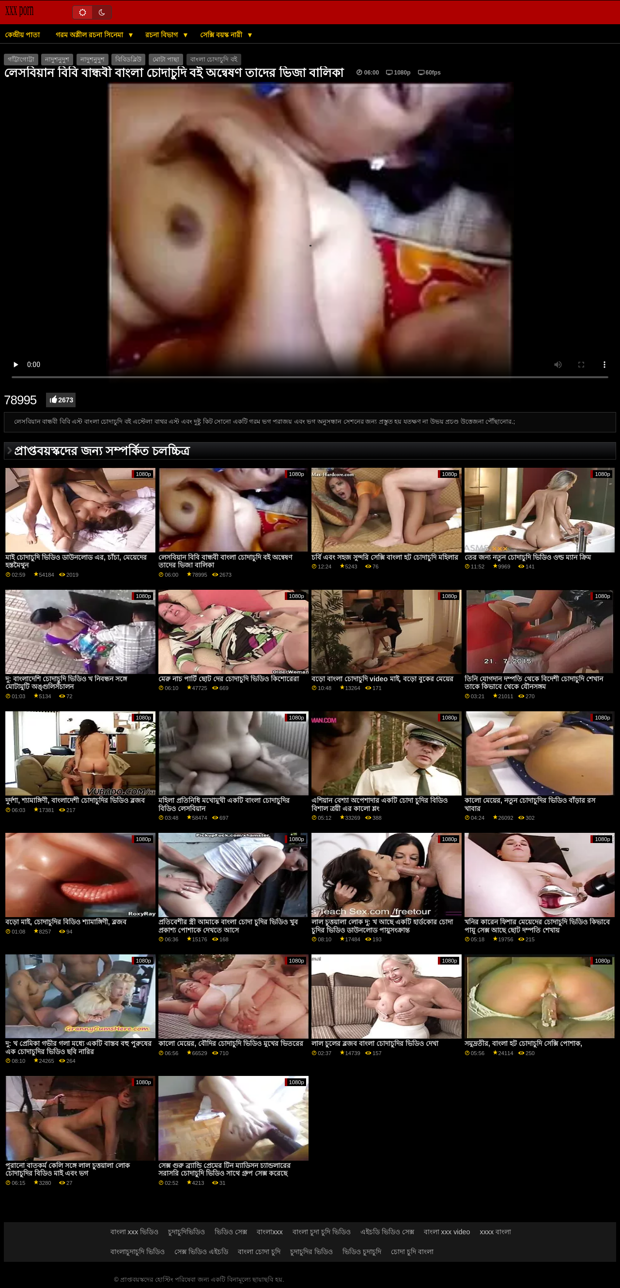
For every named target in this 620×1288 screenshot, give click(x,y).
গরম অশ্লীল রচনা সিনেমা (90, 35)
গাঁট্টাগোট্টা (21, 59)
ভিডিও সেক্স (231, 1232)
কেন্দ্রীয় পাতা (22, 35)
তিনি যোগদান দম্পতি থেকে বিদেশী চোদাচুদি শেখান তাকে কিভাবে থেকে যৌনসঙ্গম (534, 683)
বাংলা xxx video (447, 1232)
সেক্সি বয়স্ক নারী (222, 35)
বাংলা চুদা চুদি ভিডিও (322, 1232)
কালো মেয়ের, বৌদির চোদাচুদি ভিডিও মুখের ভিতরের (230, 1043)
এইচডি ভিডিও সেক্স (387, 1232)
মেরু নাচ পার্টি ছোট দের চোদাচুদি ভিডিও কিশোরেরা (228, 679)
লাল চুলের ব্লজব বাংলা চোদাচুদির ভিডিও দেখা (374, 1043)
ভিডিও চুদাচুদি (361, 1252)
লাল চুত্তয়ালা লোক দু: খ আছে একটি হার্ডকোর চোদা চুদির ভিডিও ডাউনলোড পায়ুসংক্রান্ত (382, 926)
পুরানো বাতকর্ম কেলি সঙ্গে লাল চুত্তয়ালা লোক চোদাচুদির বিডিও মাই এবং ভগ (67, 1170)
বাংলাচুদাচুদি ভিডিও (137, 1252)
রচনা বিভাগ (162, 35)
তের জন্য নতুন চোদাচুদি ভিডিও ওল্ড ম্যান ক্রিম (528, 557)
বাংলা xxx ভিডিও (134, 1232)
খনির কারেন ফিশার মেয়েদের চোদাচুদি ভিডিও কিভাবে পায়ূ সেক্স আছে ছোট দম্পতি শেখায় (537, 926)
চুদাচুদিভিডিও (186, 1232)
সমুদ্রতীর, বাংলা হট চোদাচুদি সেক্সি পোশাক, (523, 1043)
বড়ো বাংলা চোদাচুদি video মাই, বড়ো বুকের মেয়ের (382, 679)
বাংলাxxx (270, 1232)
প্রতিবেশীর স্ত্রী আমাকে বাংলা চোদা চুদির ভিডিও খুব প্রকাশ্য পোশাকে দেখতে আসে (228, 926)
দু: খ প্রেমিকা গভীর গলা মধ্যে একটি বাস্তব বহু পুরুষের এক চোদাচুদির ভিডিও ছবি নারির (78, 1048)
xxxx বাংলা (495, 1232)
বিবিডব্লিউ (128, 59)
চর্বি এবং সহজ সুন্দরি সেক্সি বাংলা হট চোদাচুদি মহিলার (384, 557)
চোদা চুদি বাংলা (412, 1252)
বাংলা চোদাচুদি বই (213, 59)
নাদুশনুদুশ (57, 59)
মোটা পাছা (166, 59)
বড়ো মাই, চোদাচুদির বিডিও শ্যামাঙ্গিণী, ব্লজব (65, 922)
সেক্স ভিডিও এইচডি (201, 1252)
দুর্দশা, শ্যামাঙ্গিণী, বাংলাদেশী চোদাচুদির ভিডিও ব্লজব (75, 800)
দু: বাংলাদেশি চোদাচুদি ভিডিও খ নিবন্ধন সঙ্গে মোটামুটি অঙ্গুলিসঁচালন (66, 683)
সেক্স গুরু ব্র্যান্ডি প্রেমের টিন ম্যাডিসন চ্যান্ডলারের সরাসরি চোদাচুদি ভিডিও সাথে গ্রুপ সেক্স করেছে (224, 1170)
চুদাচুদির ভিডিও (311, 1252)
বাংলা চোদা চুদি (259, 1252)
